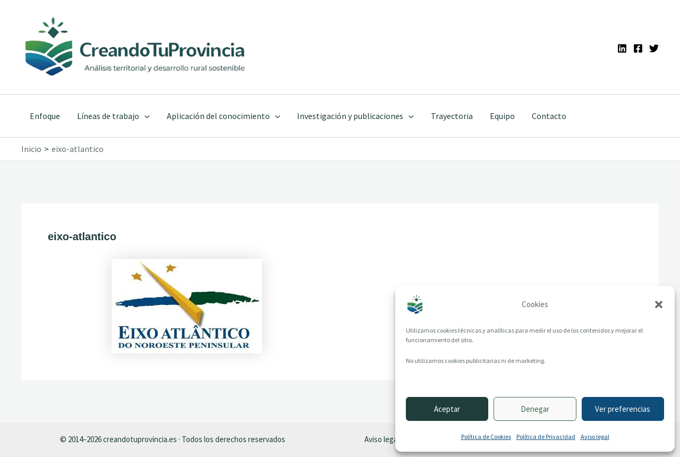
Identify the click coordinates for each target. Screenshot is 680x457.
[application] (144, 116)
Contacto (549, 116)
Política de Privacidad (545, 437)
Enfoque (45, 116)
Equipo (502, 116)
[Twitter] (654, 48)
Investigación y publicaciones (355, 116)
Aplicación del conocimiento (223, 116)
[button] (658, 304)
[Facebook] (638, 48)
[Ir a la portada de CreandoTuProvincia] (135, 47)
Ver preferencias (622, 409)
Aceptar (447, 409)
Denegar (535, 409)
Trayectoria (452, 116)
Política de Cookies (486, 437)
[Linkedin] (622, 48)
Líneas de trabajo (113, 116)
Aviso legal (595, 437)
